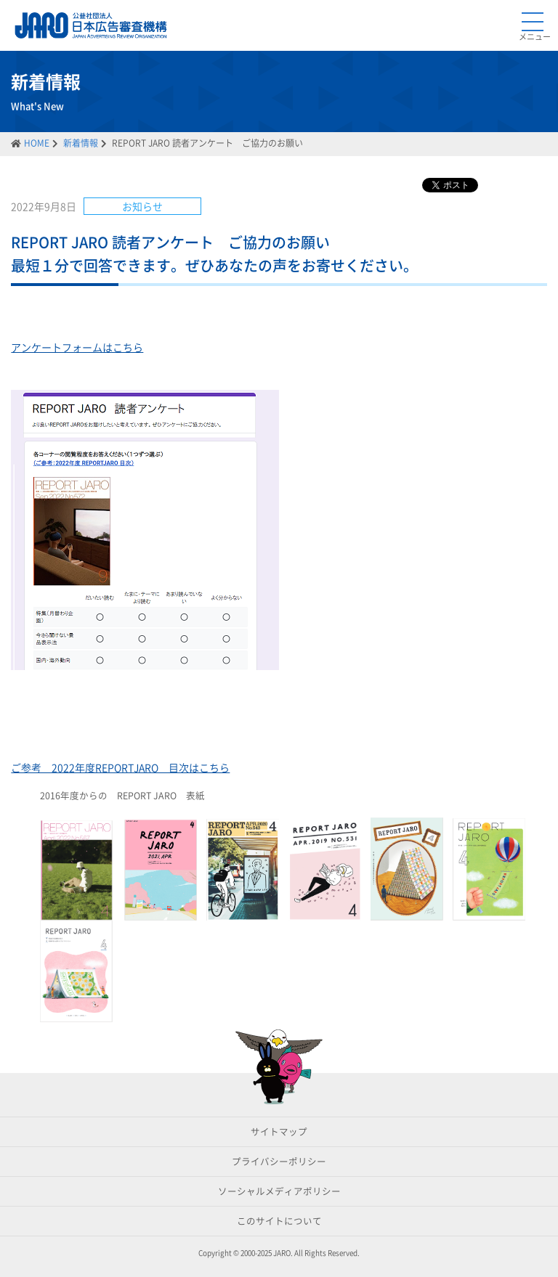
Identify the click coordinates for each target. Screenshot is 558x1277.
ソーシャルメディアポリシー (279, 1191)
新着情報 (80, 143)
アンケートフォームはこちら (77, 347)
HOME (36, 143)
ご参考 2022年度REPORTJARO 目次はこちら (120, 767)
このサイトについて (279, 1221)
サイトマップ (279, 1131)
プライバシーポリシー (279, 1161)
